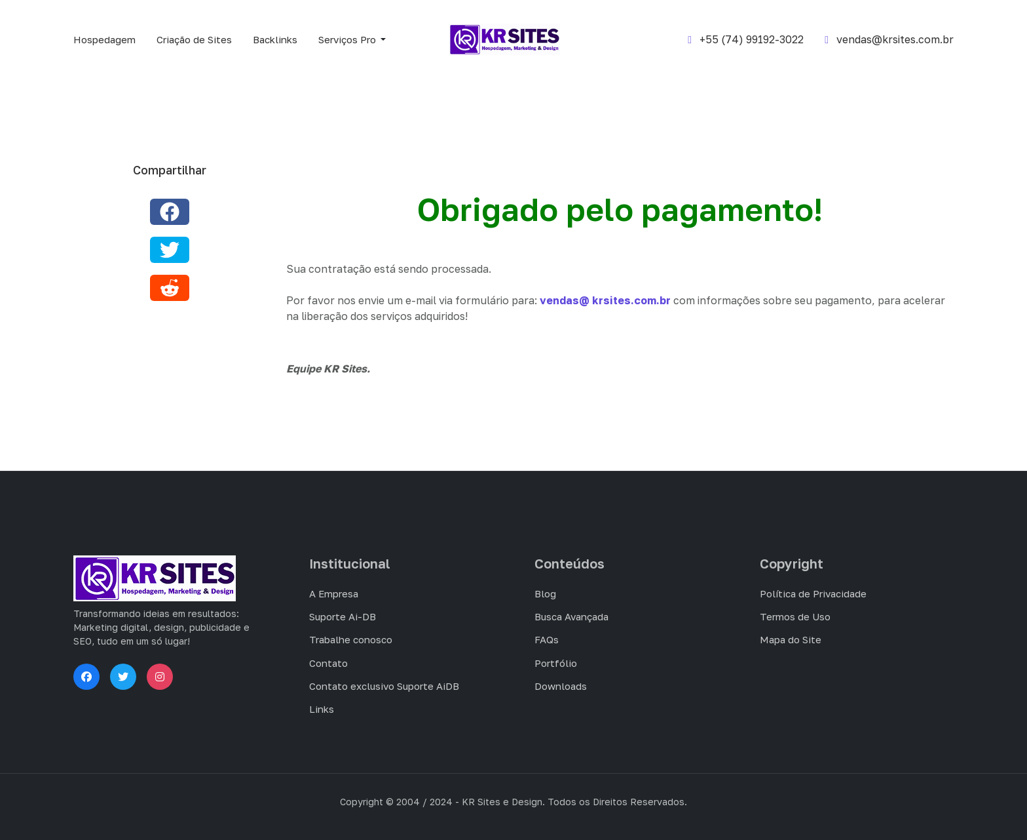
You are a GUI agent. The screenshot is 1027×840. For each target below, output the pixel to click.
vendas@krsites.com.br (889, 39)
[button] (354, 39)
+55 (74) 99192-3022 (746, 39)
